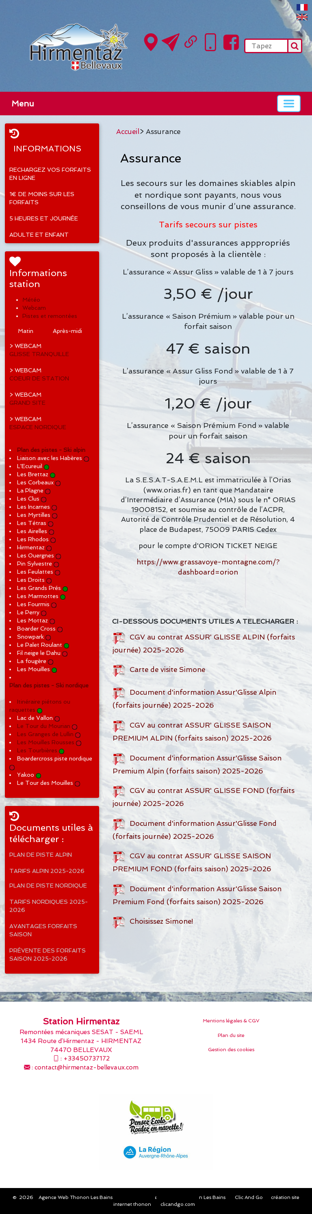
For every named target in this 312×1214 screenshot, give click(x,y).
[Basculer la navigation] (289, 103)
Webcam (34, 308)
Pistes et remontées (49, 316)
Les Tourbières (37, 750)
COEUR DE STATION (39, 378)
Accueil (127, 131)
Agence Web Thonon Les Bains (76, 1197)
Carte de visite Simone (159, 669)
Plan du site (231, 1035)
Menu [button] (22, 103)
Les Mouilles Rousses (45, 742)
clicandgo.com (177, 1204)
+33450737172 (86, 1058)
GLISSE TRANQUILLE (39, 354)
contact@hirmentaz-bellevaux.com (87, 1067)
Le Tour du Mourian (43, 726)
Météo (31, 299)
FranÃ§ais (302, 7)
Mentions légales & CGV (231, 1021)
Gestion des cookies (231, 1049)
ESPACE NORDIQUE (37, 427)
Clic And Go (249, 1197)
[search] (265, 46)
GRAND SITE (27, 403)
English (302, 17)
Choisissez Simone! (153, 921)
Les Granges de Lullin (45, 734)
